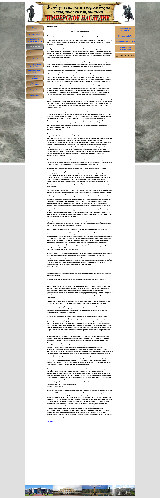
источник (50, 421)
